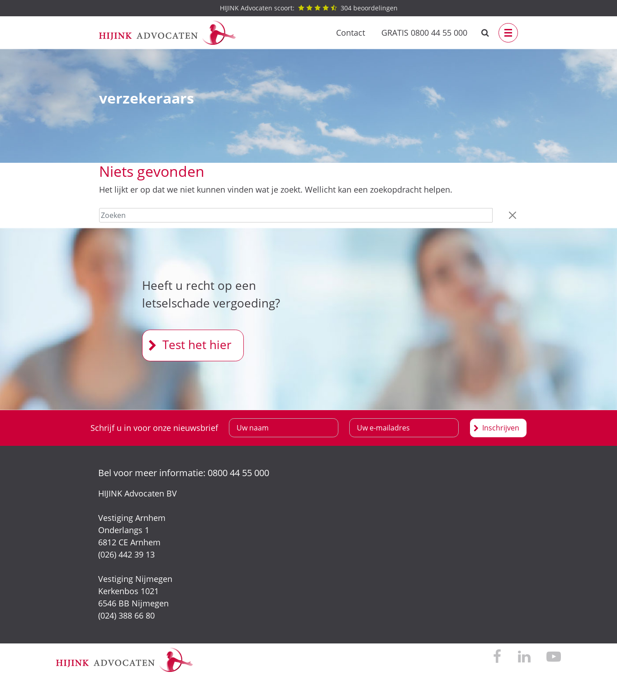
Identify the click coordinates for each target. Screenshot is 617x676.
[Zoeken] (296, 215)
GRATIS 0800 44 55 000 (424, 32)
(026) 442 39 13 (126, 554)
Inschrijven (500, 428)
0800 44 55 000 (238, 473)
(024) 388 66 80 (126, 615)
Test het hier (197, 344)
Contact (350, 32)
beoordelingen (309, 8)
